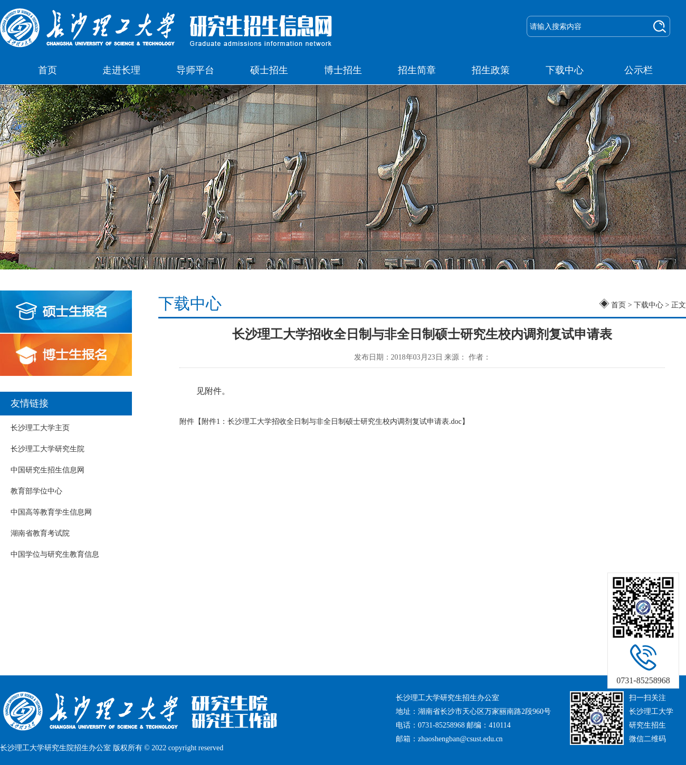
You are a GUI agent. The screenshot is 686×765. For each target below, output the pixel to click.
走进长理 (121, 70)
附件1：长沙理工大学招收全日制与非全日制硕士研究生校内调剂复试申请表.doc (332, 421)
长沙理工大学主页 (40, 428)
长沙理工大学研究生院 (47, 449)
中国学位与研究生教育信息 (55, 554)
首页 (47, 70)
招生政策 (491, 70)
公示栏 (638, 70)
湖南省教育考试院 (40, 533)
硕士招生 (269, 70)
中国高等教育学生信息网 (51, 512)
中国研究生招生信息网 (47, 470)
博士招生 (343, 70)
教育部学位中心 (36, 491)
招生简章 (417, 70)
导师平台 (195, 70)
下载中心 (565, 70)
